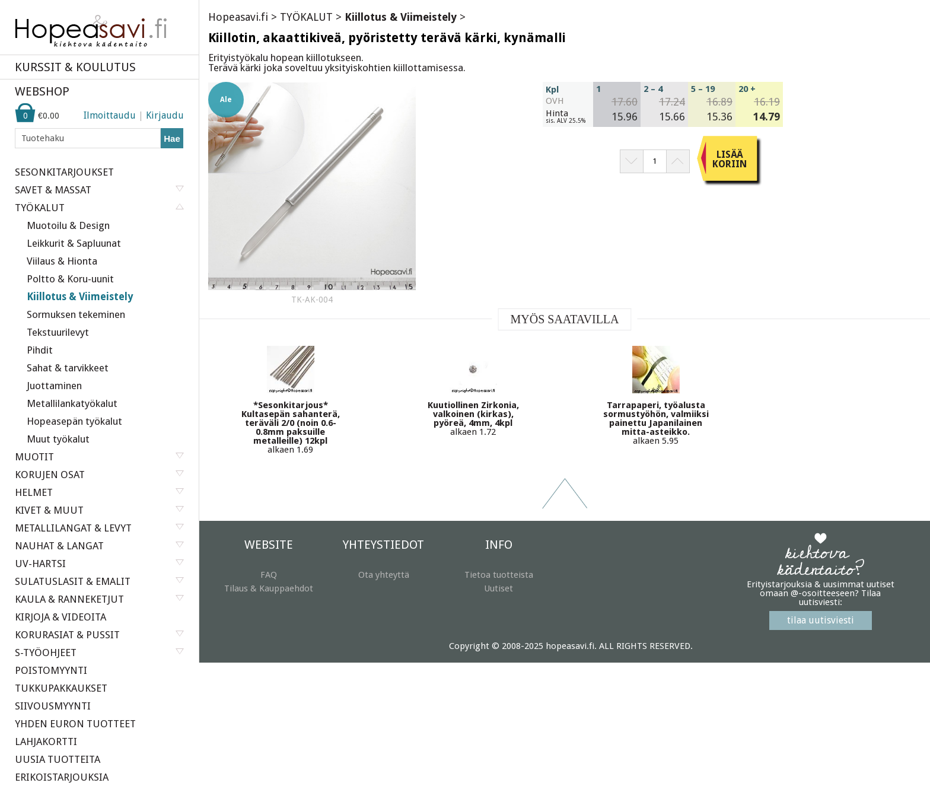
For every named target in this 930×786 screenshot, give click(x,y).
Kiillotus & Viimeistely (80, 297)
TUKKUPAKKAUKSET (61, 688)
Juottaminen (54, 386)
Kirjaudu (165, 115)
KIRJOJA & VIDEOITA (60, 617)
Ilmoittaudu (110, 115)
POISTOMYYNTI (51, 670)
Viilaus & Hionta (62, 261)
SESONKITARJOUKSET (64, 172)
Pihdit (40, 350)
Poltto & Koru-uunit (70, 279)
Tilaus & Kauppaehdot (268, 588)
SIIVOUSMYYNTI (53, 706)
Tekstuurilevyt (58, 332)
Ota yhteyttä (383, 574)
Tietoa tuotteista (498, 574)
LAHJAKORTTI (46, 741)
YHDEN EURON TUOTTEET (75, 724)
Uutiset (498, 588)
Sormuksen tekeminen (76, 314)
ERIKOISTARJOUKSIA (62, 777)
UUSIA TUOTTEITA (57, 759)
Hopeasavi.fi (238, 17)
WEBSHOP (42, 91)
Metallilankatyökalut (72, 403)
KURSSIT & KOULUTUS (75, 67)
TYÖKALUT (306, 17)
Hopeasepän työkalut (74, 421)
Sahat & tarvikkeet (68, 368)
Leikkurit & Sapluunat (74, 243)
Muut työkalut (58, 439)
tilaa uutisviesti (820, 620)
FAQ (268, 574)
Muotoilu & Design (68, 225)
